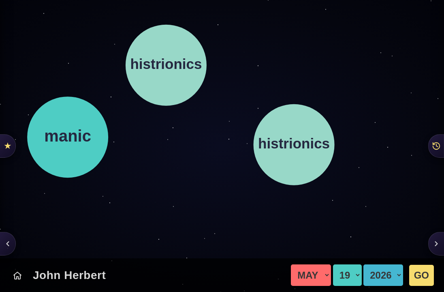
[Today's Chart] (17, 275)
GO (421, 275)
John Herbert (69, 275)
